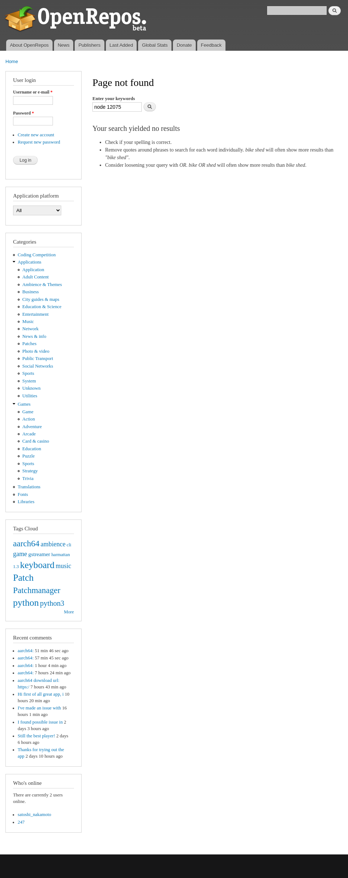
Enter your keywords (113, 98)
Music (28, 321)
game (20, 554)
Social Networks (37, 366)
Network (30, 328)
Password (23, 113)
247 (21, 822)
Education (31, 448)
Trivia (28, 478)
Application (33, 269)
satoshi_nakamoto (34, 814)
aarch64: (26, 650)
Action (28, 419)
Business (30, 291)
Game (28, 411)
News (64, 45)
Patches (29, 343)
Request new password (39, 142)
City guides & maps (40, 299)
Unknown (31, 388)
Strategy (30, 470)
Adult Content (35, 276)
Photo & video (36, 351)
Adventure (32, 426)
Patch (23, 577)
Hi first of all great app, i (41, 694)
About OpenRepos (29, 45)
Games (24, 404)
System (29, 381)
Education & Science (42, 306)
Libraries (26, 501)
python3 (52, 603)
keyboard (37, 565)
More (69, 611)
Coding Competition (37, 254)
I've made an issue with (39, 708)
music (63, 566)
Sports (28, 373)
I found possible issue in (40, 722)
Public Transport (37, 358)
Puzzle (28, 456)
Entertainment (35, 314)
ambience (53, 544)
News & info (34, 336)
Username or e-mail (33, 92)
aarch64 (26, 543)
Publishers (89, 45)
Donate (184, 45)
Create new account (36, 134)
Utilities (29, 395)
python (26, 602)
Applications (29, 262)
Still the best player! (36, 735)
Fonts (23, 494)
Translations (29, 486)
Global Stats (155, 45)
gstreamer (39, 554)
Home (11, 61)
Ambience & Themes (42, 284)
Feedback (211, 45)
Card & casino (35, 441)
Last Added (121, 45)
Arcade (29, 433)
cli (69, 544)
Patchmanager (36, 590)
